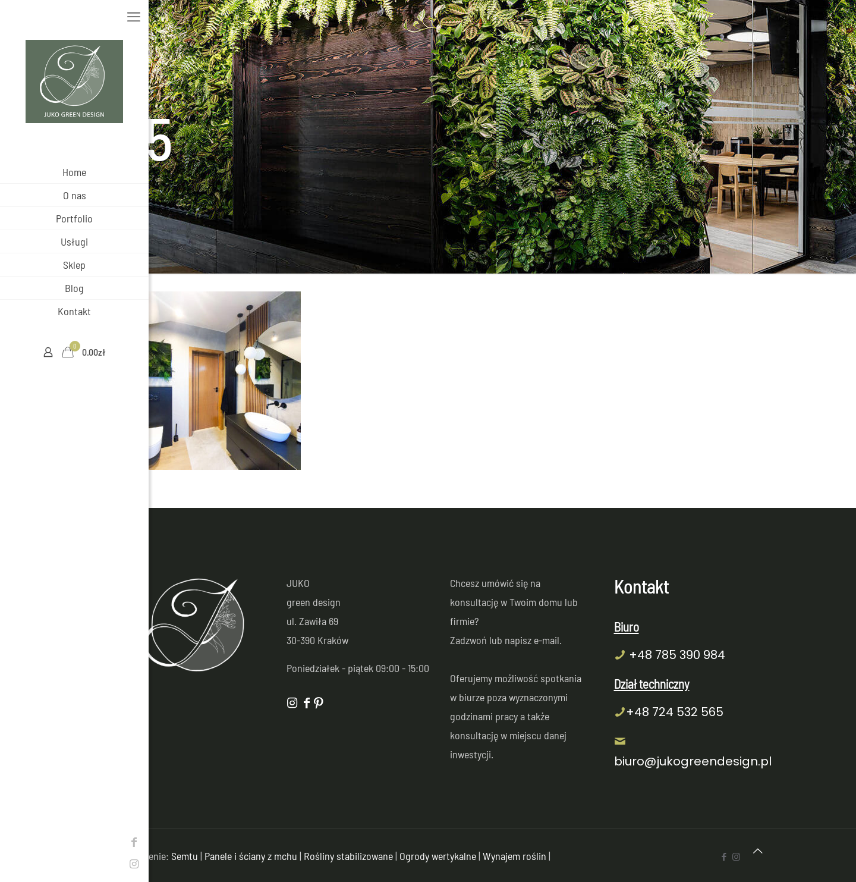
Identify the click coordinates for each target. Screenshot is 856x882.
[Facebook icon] (15, 841)
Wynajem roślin (514, 855)
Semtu (184, 855)
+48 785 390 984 (677, 654)
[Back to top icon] (758, 850)
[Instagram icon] (15, 863)
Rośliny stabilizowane (348, 855)
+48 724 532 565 (674, 712)
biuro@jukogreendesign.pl (693, 761)
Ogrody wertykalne (437, 855)
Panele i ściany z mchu (250, 855)
